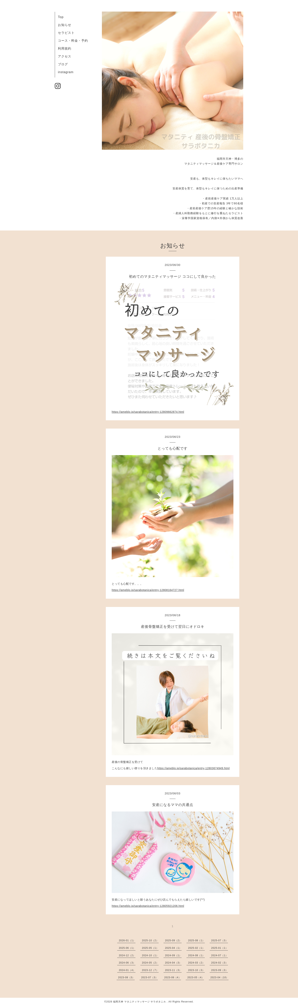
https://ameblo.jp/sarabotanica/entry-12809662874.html (148, 411)
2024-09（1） (173, 955)
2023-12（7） (150, 970)
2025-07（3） (219, 940)
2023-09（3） (219, 970)
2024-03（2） (196, 962)
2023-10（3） (196, 970)
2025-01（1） (219, 948)
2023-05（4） (195, 977)
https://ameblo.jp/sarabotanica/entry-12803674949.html (193, 768)
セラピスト (66, 32)
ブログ (63, 64)
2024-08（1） (196, 955)
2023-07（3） (149, 977)
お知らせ (64, 25)
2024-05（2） (150, 962)
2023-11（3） (173, 970)
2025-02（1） (196, 948)
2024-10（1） (150, 955)
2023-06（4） (172, 977)
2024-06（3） (127, 962)
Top (61, 17)
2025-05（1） (150, 948)
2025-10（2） (150, 940)
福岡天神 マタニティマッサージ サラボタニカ (140, 1001)
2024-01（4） (127, 970)
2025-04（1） (173, 948)
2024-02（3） (219, 962)
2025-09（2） (173, 940)
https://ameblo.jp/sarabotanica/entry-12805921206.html (148, 905)
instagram (65, 72)
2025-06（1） (127, 948)
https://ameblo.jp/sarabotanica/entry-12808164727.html (148, 590)
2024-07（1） (219, 955)
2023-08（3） (126, 977)
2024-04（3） (173, 962)
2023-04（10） (219, 977)
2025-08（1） (196, 940)
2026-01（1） (127, 940)
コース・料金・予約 (73, 40)
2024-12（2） (127, 955)
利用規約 (64, 48)
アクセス (64, 56)
